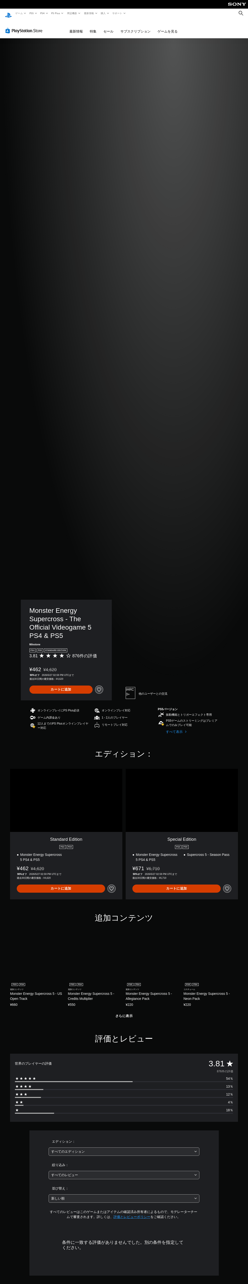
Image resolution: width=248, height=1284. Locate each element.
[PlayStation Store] (25, 26)
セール (108, 27)
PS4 (42, 13)
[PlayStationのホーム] (8, 13)
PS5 (31, 13)
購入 (103, 13)
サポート (117, 13)
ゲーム (19, 13)
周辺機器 (72, 13)
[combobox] (124, 1147)
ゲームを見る (168, 27)
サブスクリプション (135, 27)
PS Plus (55, 13)
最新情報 (89, 13)
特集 (93, 27)
